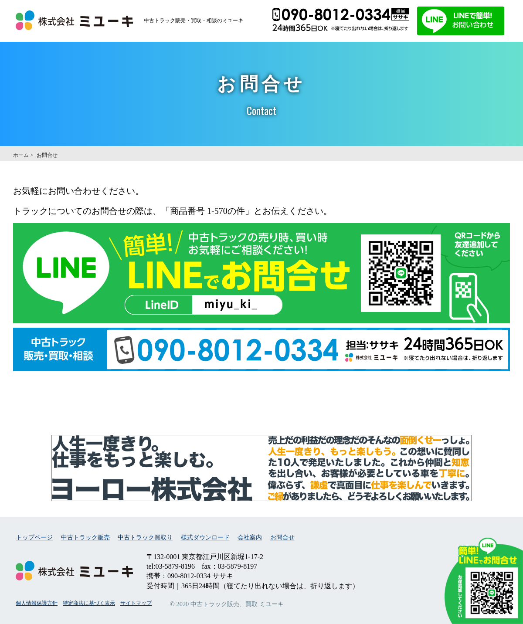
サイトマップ (136, 603)
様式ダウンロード (205, 537)
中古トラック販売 (85, 537)
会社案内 (250, 537)
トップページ (34, 537)
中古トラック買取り (145, 537)
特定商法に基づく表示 (89, 603)
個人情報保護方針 (37, 603)
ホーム (21, 155)
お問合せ (282, 537)
